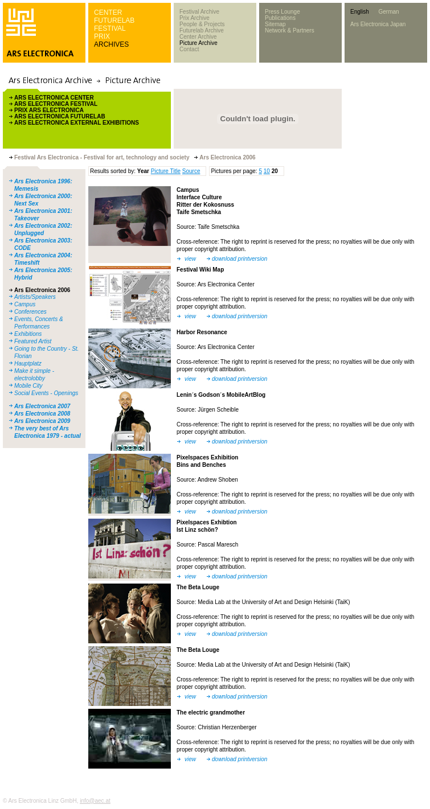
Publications (280, 18)
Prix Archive (194, 18)
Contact (189, 49)
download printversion (239, 259)
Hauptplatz (28, 363)
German (388, 12)
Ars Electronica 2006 (42, 290)
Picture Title (166, 171)
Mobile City (28, 386)
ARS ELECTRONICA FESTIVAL (55, 104)
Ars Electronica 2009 (42, 421)
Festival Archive (199, 12)
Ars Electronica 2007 (42, 406)
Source (191, 171)
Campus (24, 304)
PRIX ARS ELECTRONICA (49, 110)
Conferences (30, 312)
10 (267, 171)
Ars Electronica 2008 (42, 413)
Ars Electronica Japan (378, 24)
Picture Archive (198, 43)
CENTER (108, 13)
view (190, 259)
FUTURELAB (114, 20)
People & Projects (202, 24)
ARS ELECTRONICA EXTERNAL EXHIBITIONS (76, 123)
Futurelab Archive (201, 30)
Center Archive (198, 37)
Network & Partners (289, 30)
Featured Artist (32, 341)
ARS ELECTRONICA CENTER (54, 98)
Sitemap (275, 24)
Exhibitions (28, 334)
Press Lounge (282, 12)
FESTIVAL (110, 28)
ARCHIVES (111, 44)
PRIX (102, 36)
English (359, 12)
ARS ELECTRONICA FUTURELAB (59, 116)
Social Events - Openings (46, 393)
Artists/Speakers (35, 297)
